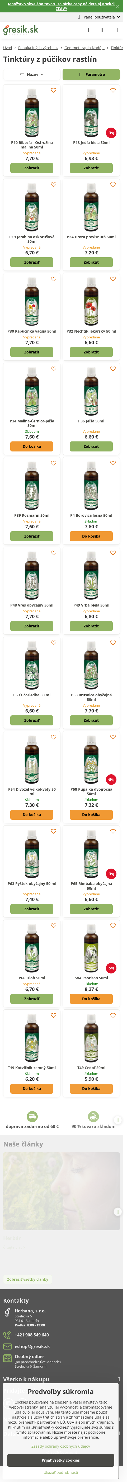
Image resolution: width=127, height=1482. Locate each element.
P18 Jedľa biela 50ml (91, 142)
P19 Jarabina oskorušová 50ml (31, 239)
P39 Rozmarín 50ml (31, 515)
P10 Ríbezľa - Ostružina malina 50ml (32, 145)
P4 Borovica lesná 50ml (91, 515)
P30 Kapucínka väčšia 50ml (31, 331)
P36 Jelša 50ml (91, 420)
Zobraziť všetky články (27, 1279)
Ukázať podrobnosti (61, 1472)
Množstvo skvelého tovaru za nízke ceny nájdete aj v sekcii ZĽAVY (61, 6)
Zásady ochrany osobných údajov (60, 1446)
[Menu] (116, 30)
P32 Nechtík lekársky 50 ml (91, 331)
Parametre (91, 75)
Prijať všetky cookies (61, 1460)
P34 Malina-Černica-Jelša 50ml (32, 423)
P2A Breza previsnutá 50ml (91, 236)
